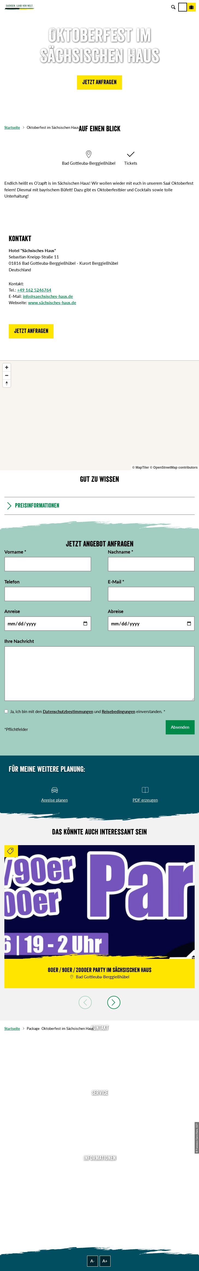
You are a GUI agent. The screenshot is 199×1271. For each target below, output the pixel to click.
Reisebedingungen (118, 711)
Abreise (115, 611)
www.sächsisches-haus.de (52, 302)
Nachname (120, 552)
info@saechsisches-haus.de (48, 296)
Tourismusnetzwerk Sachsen (100, 1202)
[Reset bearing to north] (7, 383)
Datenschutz (99, 1194)
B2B (99, 1129)
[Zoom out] (7, 375)
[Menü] (182, 7)
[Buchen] (191, 7)
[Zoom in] (7, 367)
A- (92, 1260)
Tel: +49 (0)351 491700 (99, 1038)
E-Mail (116, 582)
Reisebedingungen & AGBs (99, 1211)
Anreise (12, 611)
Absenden (180, 727)
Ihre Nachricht (19, 641)
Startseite (12, 127)
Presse (99, 1120)
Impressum (99, 1185)
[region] (99, 415)
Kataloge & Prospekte (99, 1137)
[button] (99, 82)
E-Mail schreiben (99, 1047)
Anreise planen (99, 1103)
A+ (105, 1260)
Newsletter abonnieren (99, 1112)
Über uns (99, 1169)
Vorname (15, 552)
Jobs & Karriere (99, 1177)
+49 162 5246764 (34, 289)
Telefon (12, 582)
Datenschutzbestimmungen (68, 711)
